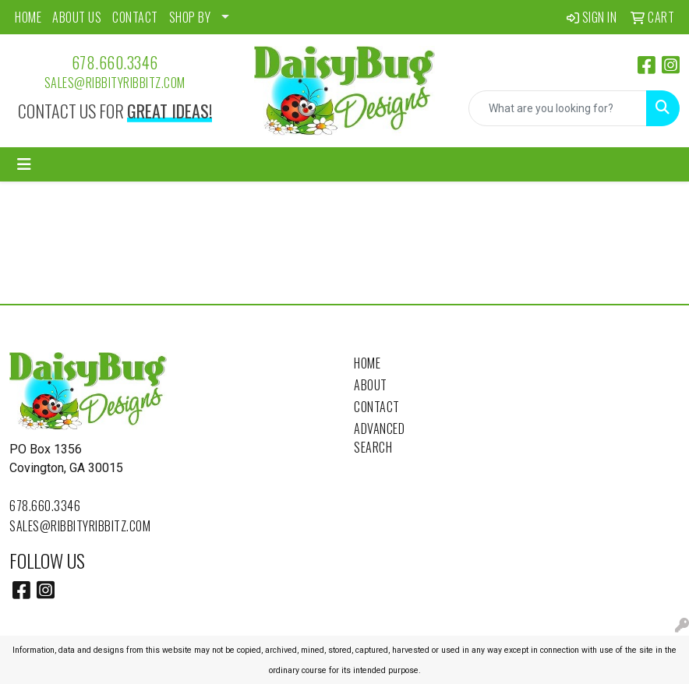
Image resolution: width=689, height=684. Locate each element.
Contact (377, 406)
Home (367, 363)
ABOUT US (76, 17)
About (370, 384)
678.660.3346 (115, 62)
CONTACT (135, 17)
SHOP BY (190, 17)
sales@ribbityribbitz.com (115, 82)
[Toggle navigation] (24, 164)
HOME (28, 17)
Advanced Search (379, 438)
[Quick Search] (557, 108)
